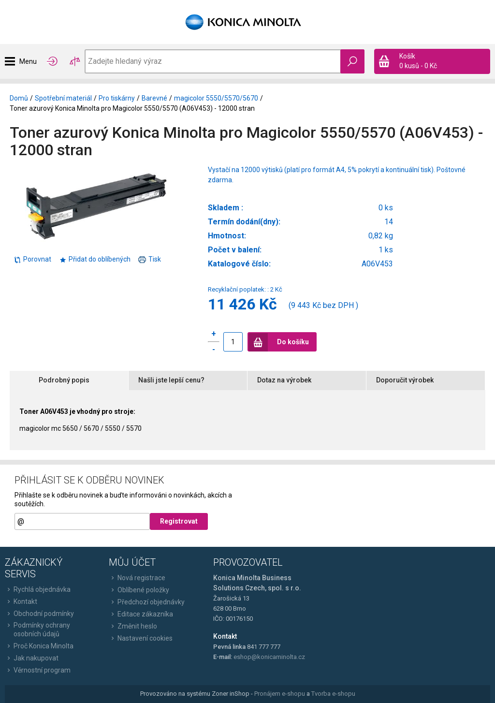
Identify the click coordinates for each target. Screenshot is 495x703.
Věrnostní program (38, 670)
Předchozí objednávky (147, 602)
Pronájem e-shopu (279, 693)
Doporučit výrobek (405, 380)
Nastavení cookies (141, 638)
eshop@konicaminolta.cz (269, 656)
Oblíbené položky (139, 590)
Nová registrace (137, 578)
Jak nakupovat (31, 658)
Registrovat (179, 521)
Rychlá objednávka (38, 589)
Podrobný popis (64, 380)
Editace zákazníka (141, 614)
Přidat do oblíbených (95, 259)
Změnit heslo (133, 626)
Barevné (154, 98)
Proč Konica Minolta (39, 646)
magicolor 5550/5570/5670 (216, 98)
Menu (28, 61)
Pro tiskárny (117, 98)
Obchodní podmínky (39, 613)
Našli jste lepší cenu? (171, 380)
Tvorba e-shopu (333, 693)
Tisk (149, 259)
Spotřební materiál (63, 98)
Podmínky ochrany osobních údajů (37, 629)
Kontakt (21, 601)
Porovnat (32, 259)
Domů (19, 98)
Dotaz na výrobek (284, 380)
